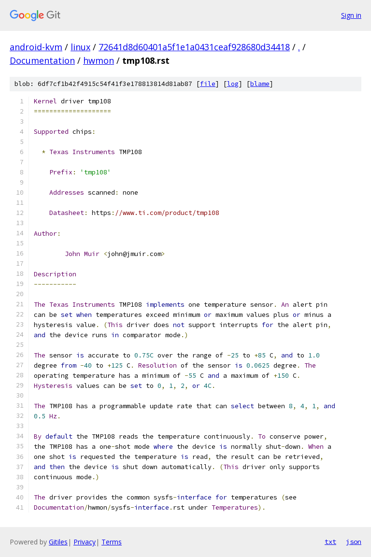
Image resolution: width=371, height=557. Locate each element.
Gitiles (58, 541)
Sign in (351, 15)
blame (260, 84)
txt (330, 541)
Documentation (42, 60)
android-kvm (36, 47)
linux (80, 47)
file (207, 84)
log (233, 84)
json (353, 541)
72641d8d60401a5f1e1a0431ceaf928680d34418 (194, 47)
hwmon (98, 60)
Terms (111, 541)
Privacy (84, 541)
